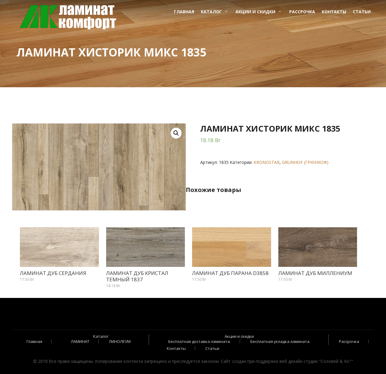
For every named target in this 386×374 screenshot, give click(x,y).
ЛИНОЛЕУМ (120, 341)
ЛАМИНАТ (80, 341)
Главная (184, 11)
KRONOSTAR (267, 162)
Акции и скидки (255, 11)
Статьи (362, 11)
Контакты (334, 11)
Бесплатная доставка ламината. (199, 341)
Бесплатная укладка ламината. (280, 341)
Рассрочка (302, 11)
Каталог (211, 11)
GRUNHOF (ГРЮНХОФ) (305, 162)
